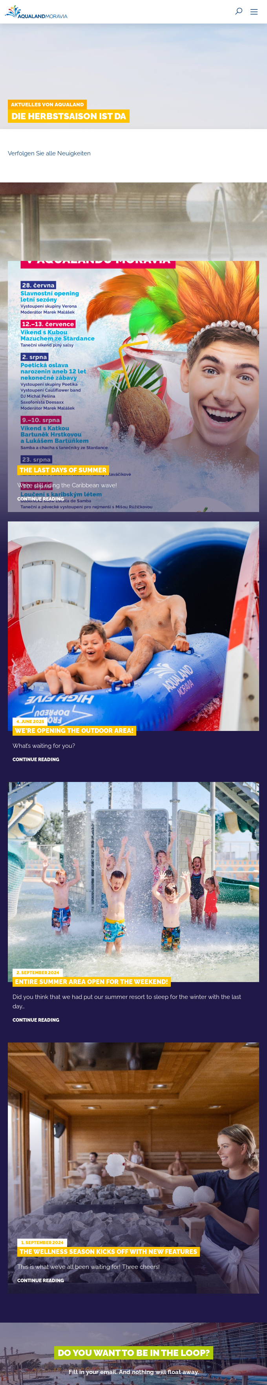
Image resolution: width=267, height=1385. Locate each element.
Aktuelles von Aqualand (47, 105)
